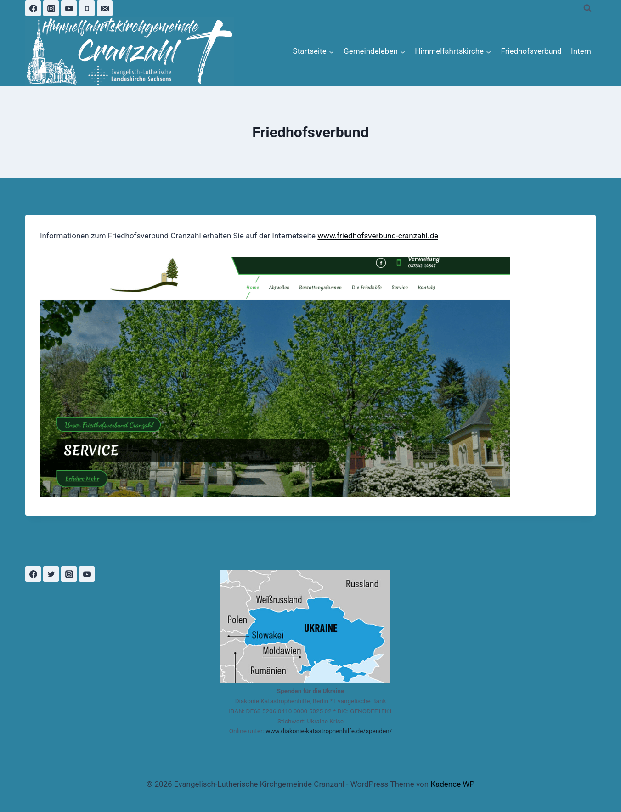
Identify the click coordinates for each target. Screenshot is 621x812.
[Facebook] (33, 8)
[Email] (105, 8)
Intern (581, 51)
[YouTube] (69, 8)
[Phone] (87, 8)
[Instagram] (51, 8)
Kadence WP (452, 784)
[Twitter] (51, 574)
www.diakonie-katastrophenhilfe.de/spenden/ (328, 730)
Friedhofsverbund (531, 51)
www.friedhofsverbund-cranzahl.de (377, 235)
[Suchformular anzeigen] (587, 8)
